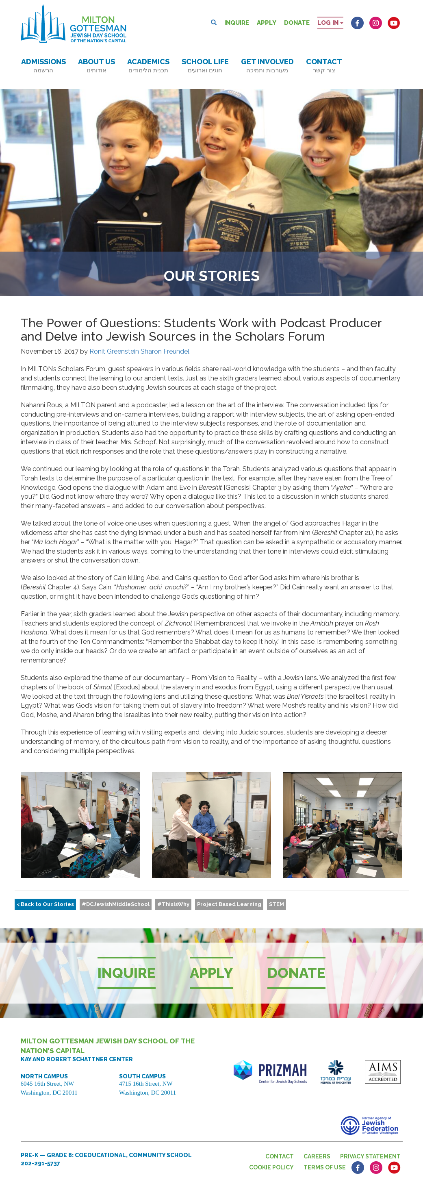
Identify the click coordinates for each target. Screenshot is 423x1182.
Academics (148, 65)
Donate (297, 22)
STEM (276, 904)
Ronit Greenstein (114, 351)
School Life (205, 65)
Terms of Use (325, 1167)
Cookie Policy (271, 1167)
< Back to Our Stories (45, 904)
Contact (324, 65)
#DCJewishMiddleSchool (116, 904)
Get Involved (267, 65)
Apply (266, 22)
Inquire (236, 22)
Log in (330, 22)
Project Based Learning (229, 904)
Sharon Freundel (165, 351)
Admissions (43, 65)
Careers (317, 1156)
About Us (96, 65)
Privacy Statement (370, 1156)
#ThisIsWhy (173, 904)
